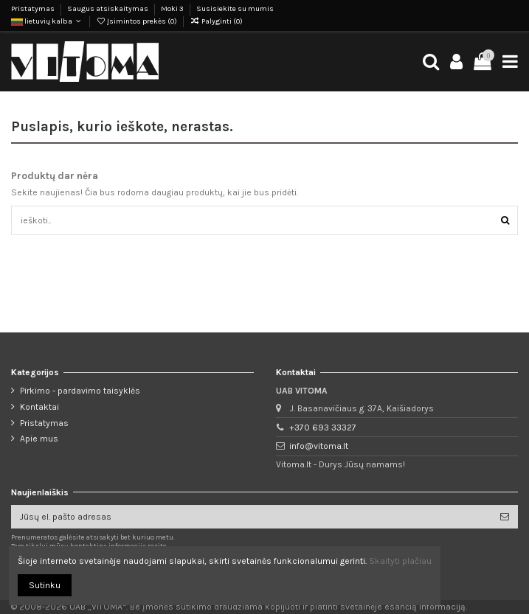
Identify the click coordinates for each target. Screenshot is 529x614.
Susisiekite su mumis (235, 8)
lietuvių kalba (47, 21)
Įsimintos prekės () (137, 21)
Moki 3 (173, 8)
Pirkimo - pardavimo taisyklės (80, 391)
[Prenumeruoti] (504, 516)
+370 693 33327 (322, 427)
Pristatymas (33, 8)
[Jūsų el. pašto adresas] (251, 516)
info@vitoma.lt (318, 446)
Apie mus (39, 438)
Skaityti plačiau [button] (400, 561)
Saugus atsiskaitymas (108, 8)
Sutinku (44, 585)
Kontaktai (39, 407)
